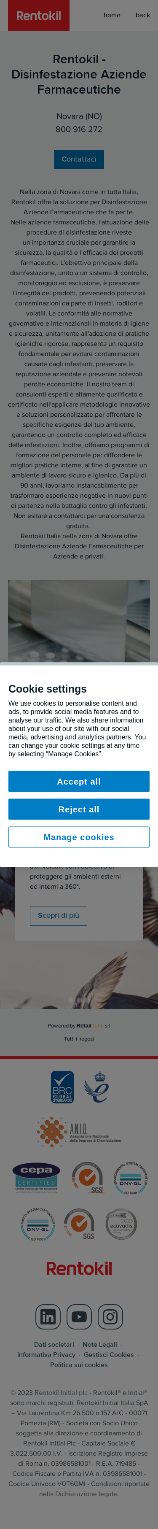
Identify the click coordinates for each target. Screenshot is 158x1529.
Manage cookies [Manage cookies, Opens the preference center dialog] (79, 836)
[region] (79, 764)
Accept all (79, 781)
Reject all (79, 809)
